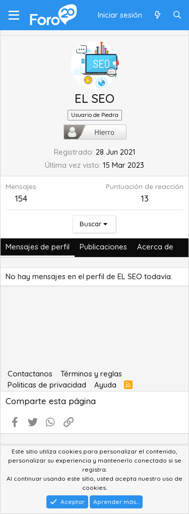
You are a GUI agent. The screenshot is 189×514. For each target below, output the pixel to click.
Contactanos (30, 373)
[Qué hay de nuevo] (157, 15)
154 (21, 198)
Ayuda (105, 385)
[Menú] (14, 15)
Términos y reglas (91, 373)
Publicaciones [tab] (103, 246)
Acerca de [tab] (155, 246)
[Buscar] (177, 15)
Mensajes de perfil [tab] (38, 246)
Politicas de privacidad (47, 385)
